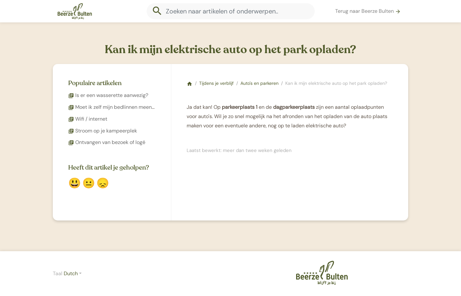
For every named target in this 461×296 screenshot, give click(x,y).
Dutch (71, 273)
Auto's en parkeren (259, 83)
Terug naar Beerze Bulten (368, 11)
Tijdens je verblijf (216, 83)
